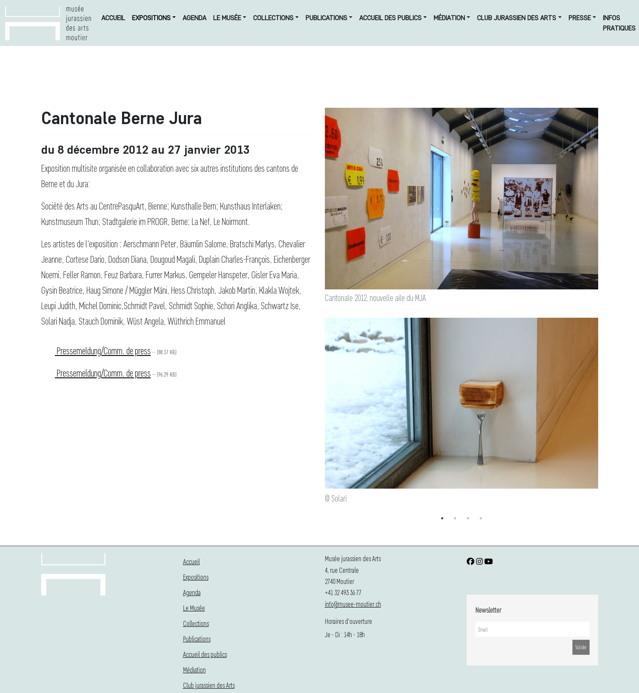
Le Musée (227, 18)
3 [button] (468, 518)
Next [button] (604, 415)
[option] (461, 411)
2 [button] (455, 518)
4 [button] (481, 518)
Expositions (151, 18)
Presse (580, 18)
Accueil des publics (390, 18)
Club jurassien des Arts (516, 18)
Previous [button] (318, 415)
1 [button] (442, 518)
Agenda (194, 18)
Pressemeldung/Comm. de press (103, 350)
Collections (273, 18)
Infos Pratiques (619, 23)
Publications (326, 18)
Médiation (449, 18)
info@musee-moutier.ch (353, 603)
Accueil (113, 18)
